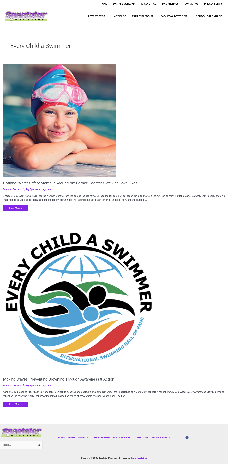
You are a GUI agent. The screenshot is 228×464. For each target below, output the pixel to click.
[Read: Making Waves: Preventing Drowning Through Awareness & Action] (78, 297)
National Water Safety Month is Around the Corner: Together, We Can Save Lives (72, 183)
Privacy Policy (159, 437)
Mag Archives (121, 437)
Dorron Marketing (139, 458)
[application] (111, 16)
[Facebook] (187, 437)
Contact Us (140, 437)
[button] (103, 16)
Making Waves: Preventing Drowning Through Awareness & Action (60, 379)
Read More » (15, 207)
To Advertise (102, 437)
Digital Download (80, 437)
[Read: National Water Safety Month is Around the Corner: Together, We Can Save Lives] (59, 120)
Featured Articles (12, 189)
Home (63, 437)
